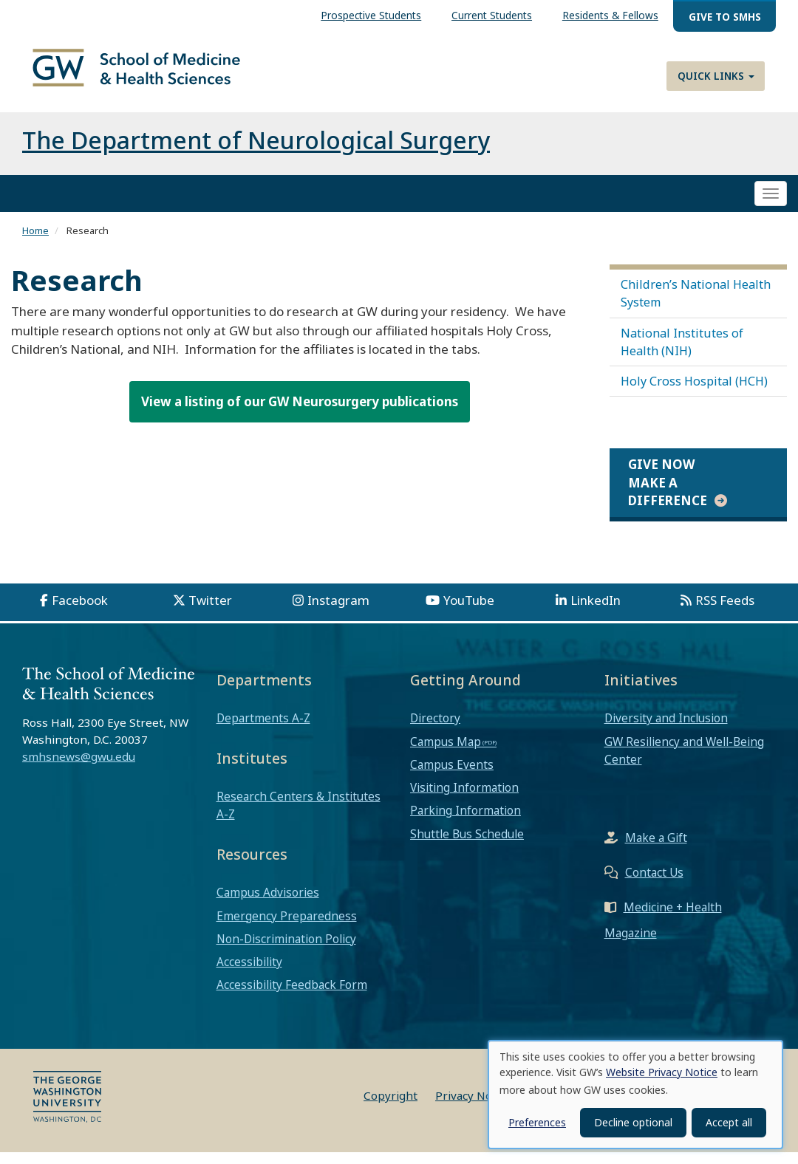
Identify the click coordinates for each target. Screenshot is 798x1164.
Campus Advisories (267, 904)
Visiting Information (464, 799)
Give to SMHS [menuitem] (725, 17)
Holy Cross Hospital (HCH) (694, 393)
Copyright (390, 1107)
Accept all (729, 1122)
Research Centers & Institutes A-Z (298, 817)
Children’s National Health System (696, 305)
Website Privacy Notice (661, 1072)
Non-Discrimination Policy (286, 950)
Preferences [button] (537, 1122)
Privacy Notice (473, 1107)
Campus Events (452, 776)
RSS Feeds (724, 611)
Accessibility (249, 973)
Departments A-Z (263, 729)
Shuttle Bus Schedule (467, 845)
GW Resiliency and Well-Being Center (684, 762)
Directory (435, 729)
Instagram (338, 611)
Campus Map (445, 753)
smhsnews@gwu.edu (78, 768)
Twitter (210, 611)
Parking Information (465, 822)
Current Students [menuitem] (491, 15)
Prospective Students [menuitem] (371, 15)
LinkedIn (595, 611)
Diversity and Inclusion (666, 729)
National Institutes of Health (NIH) (682, 354)
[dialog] (635, 1094)
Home (35, 242)
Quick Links (716, 76)
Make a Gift (656, 849)
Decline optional (633, 1122)
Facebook (80, 611)
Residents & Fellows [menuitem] (610, 15)
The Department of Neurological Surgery (256, 152)
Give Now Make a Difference (667, 494)
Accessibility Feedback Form (291, 996)
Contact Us (654, 884)
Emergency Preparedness (286, 927)
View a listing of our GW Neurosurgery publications (299, 413)
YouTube (468, 611)
